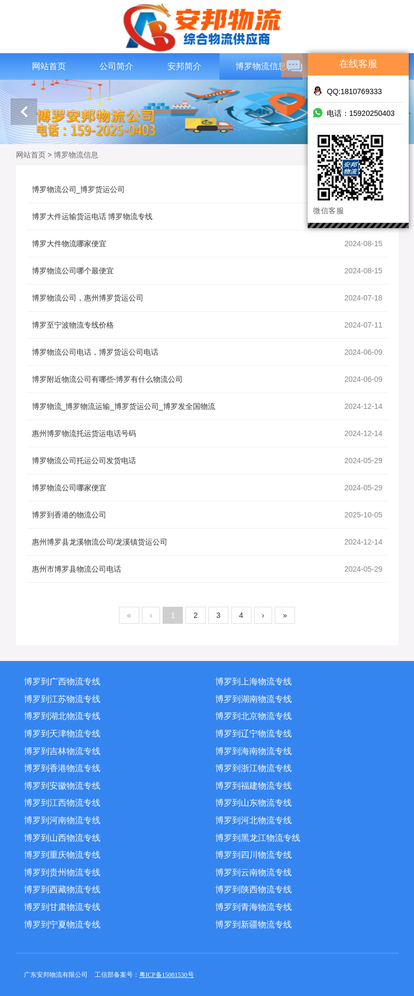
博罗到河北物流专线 (253, 820)
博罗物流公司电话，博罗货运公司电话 (207, 352)
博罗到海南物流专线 (253, 751)
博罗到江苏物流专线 (62, 699)
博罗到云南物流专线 (253, 872)
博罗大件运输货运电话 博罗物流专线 (207, 216)
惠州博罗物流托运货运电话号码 (207, 433)
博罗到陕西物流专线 (253, 889)
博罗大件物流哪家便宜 (207, 243)
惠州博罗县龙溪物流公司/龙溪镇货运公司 (207, 542)
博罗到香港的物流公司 (207, 514)
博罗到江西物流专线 (62, 802)
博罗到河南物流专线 (62, 820)
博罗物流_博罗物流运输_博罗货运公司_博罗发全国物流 (207, 406)
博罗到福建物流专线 (253, 785)
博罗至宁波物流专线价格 (207, 325)
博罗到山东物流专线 (253, 802)
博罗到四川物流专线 (253, 854)
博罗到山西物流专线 (62, 837)
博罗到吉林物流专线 (62, 751)
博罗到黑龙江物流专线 (257, 837)
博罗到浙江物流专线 (253, 768)
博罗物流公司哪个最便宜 (207, 270)
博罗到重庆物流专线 (62, 854)
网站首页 (49, 66)
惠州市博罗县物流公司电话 (207, 569)
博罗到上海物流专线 (253, 681)
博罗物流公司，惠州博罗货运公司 (207, 297)
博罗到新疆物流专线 (253, 924)
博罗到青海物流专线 (253, 906)
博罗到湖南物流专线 (253, 699)
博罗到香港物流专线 (62, 768)
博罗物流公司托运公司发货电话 (207, 460)
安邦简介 (184, 66)
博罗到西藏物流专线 (62, 889)
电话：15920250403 (354, 113)
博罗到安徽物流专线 (62, 785)
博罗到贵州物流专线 (62, 872)
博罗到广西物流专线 (62, 681)
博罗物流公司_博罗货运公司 (207, 189)
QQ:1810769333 (347, 91)
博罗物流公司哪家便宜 (207, 487)
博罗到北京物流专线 (253, 716)
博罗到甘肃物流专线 (62, 906)
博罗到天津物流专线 (62, 733)
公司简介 (116, 66)
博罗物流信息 (260, 66)
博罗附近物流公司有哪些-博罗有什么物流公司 (207, 379)
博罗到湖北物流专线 (62, 716)
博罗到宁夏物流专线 (62, 924)
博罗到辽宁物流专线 (253, 733)
